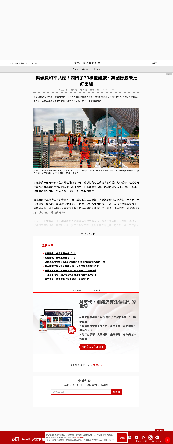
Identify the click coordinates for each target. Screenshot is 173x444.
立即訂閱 (116, 391)
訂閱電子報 (156, 441)
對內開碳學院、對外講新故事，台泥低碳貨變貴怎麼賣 (72, 266)
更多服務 (159, 430)
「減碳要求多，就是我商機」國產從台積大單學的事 (70, 274)
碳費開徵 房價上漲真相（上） (60, 253)
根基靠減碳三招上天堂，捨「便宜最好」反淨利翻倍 (70, 270)
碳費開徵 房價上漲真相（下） (60, 257)
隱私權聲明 (79, 437)
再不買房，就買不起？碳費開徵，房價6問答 (67, 279)
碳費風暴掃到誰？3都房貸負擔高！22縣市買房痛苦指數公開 (75, 262)
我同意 (122, 437)
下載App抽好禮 (140, 441)
